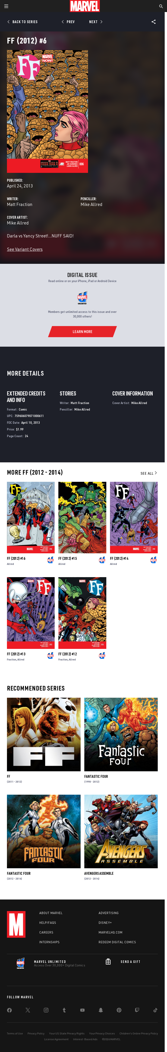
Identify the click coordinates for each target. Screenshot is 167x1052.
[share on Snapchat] (100, 1011)
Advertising (109, 913)
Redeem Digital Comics (117, 942)
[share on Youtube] (82, 1011)
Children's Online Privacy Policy (139, 1033)
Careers (46, 932)
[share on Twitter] (27, 1011)
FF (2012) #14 (119, 558)
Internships (49, 942)
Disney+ (105, 922)
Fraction (11, 659)
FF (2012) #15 (67, 558)
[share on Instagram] (46, 1011)
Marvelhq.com (111, 932)
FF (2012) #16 (16, 558)
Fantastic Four (96, 776)
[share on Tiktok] (155, 1011)
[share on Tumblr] (64, 1011)
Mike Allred (91, 204)
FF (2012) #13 (16, 654)
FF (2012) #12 (67, 654)
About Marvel (51, 913)
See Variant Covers (25, 249)
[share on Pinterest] (119, 1011)
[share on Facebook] (9, 1011)
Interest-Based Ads (85, 1039)
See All (149, 473)
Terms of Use (15, 1033)
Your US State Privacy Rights (67, 1033)
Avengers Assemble (98, 873)
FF (8, 776)
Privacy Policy (36, 1033)
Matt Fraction (19, 204)
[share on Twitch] (137, 1011)
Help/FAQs (47, 922)
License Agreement (56, 1039)
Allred (10, 564)
